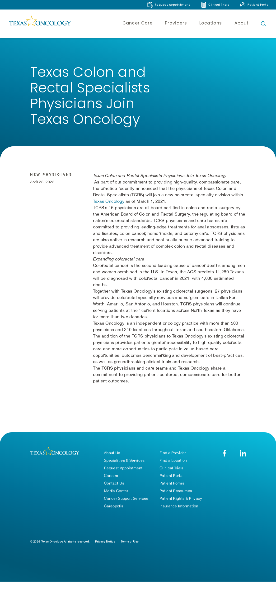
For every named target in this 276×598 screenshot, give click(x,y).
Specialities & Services (124, 460)
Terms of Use (130, 541)
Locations (210, 23)
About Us (112, 453)
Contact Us (114, 483)
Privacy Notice (105, 541)
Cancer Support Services (126, 498)
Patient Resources (175, 491)
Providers (176, 23)
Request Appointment (123, 468)
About (241, 23)
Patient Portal (171, 475)
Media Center (116, 491)
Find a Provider (172, 453)
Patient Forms (171, 483)
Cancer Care (137, 23)
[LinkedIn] (243, 453)
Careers (111, 475)
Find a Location (173, 460)
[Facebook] (224, 453)
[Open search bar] (263, 23)
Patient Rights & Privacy (180, 498)
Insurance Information (178, 506)
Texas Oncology (108, 201)
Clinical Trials (171, 468)
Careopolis (113, 506)
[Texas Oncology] (40, 23)
